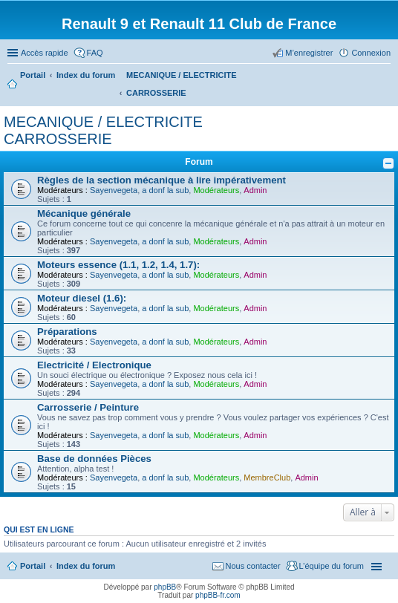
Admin (255, 190)
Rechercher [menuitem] (385, 76)
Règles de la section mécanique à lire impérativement (161, 180)
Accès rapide (44, 52)
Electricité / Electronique (94, 365)
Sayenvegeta (113, 190)
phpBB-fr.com (218, 595)
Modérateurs (216, 190)
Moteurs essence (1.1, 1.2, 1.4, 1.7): (118, 264)
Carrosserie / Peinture (88, 407)
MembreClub (267, 477)
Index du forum (85, 565)
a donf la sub (165, 190)
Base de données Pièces (94, 458)
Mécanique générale (84, 213)
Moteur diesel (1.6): (81, 298)
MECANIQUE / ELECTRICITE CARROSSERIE (103, 130)
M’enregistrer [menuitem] (309, 52)
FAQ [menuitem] (95, 52)
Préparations (67, 331)
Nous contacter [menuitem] (253, 565)
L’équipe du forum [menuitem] (331, 565)
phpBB (165, 587)
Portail (32, 75)
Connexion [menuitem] (371, 52)
